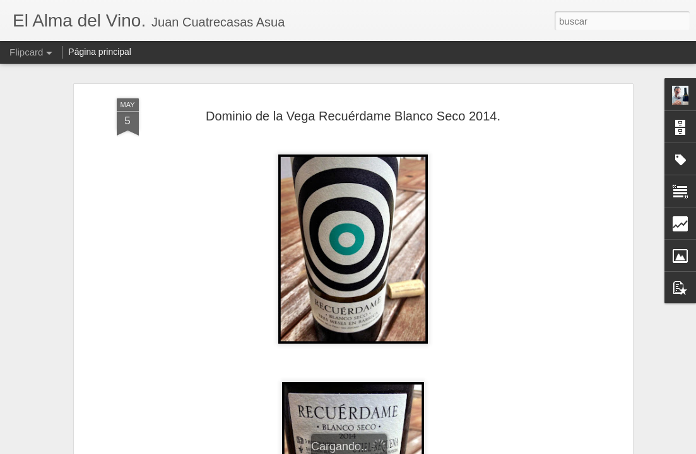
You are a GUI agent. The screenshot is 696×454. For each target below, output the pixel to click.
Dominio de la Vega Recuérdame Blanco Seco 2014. (353, 116)
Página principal (99, 52)
